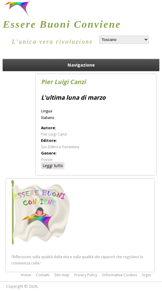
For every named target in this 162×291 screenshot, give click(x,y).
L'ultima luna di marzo (73, 97)
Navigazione (81, 65)
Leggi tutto (54, 165)
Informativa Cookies (119, 275)
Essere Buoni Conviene (62, 24)
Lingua (46, 111)
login (146, 275)
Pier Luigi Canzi (54, 134)
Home (26, 275)
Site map (61, 275)
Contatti (42, 275)
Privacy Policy (85, 275)
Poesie (46, 159)
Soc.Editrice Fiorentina (60, 147)
